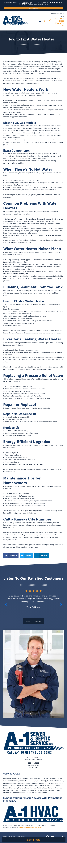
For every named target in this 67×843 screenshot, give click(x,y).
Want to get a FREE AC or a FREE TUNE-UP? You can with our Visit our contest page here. (33, 3)
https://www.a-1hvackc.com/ (30, 828)
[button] (35, 21)
